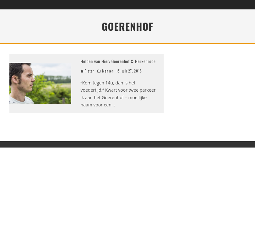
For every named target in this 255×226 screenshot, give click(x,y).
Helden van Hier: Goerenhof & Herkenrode (118, 61)
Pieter (87, 70)
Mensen (108, 71)
